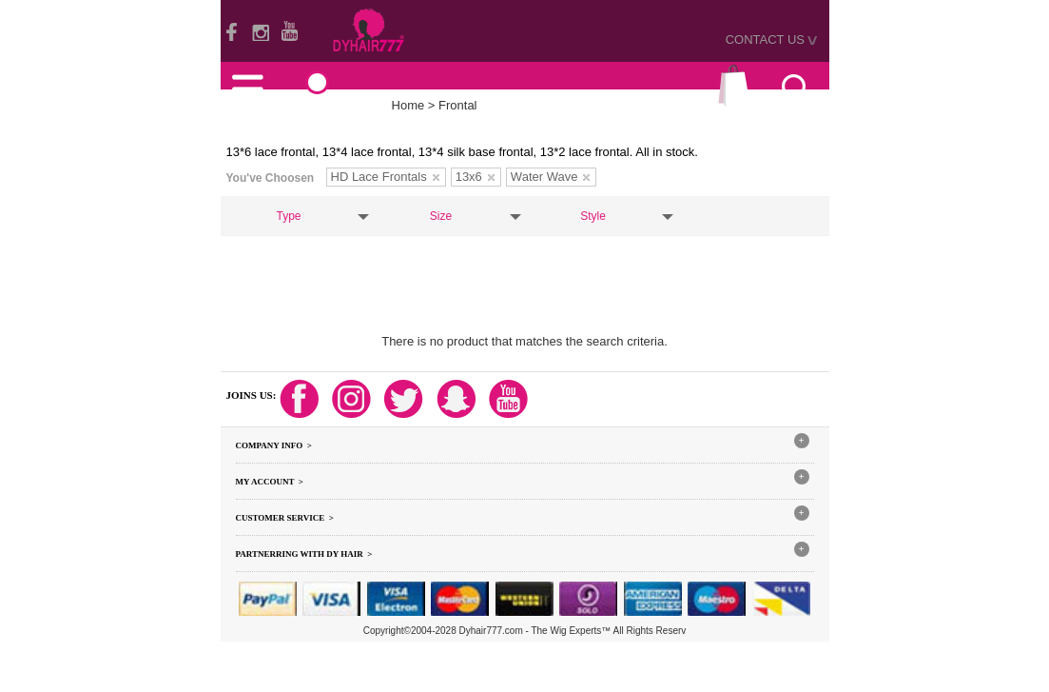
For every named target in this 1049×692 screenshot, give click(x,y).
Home (408, 105)
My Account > (269, 481)
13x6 (475, 176)
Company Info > (274, 445)
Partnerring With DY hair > (304, 554)
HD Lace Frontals (385, 176)
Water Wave (551, 176)
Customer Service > (285, 518)
